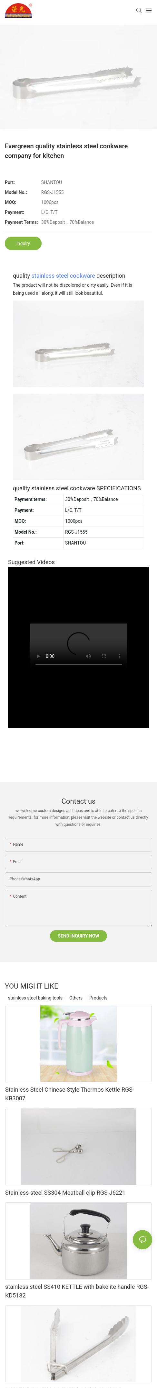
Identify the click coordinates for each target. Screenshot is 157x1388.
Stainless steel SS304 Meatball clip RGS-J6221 (65, 1192)
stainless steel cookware (63, 275)
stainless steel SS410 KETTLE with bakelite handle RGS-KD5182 (77, 1291)
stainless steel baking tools (35, 997)
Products (98, 997)
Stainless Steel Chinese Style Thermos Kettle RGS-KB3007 (69, 1094)
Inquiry (23, 243)
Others (76, 997)
